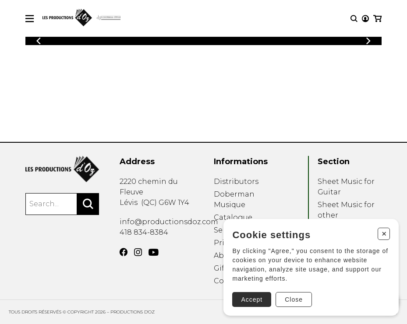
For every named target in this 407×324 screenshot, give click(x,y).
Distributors (236, 181)
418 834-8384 (144, 232)
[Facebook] (123, 252)
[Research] (353, 18)
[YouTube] (154, 252)
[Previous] (38, 41)
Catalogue (233, 217)
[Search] (88, 204)
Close (294, 299)
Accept (251, 299)
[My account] (365, 18)
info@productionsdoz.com (169, 222)
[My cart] (377, 18)
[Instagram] (138, 252)
